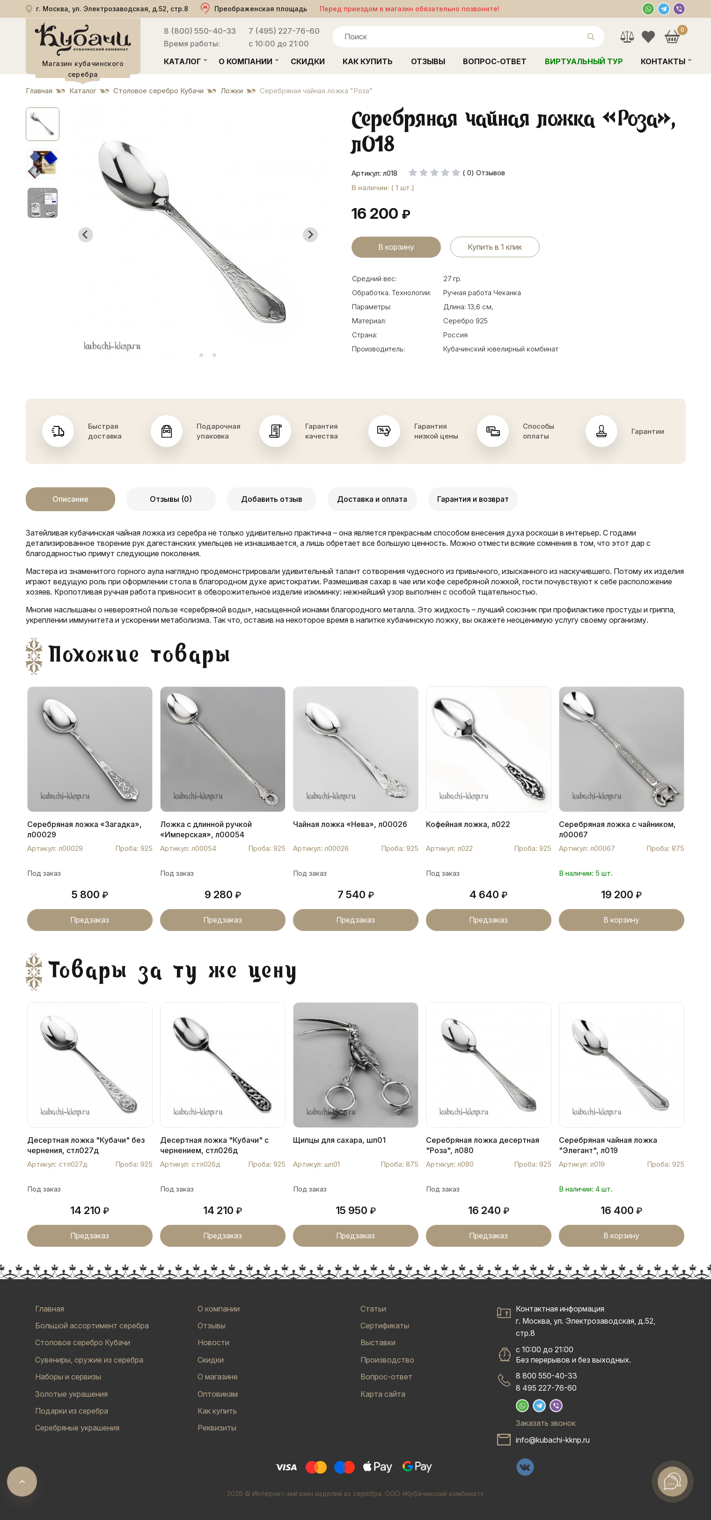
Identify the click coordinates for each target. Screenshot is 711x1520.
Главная (49, 1308)
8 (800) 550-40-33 (200, 31)
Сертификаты (384, 1325)
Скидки (308, 61)
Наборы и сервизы (68, 1376)
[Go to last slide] (85, 234)
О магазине (218, 1376)
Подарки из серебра (71, 1411)
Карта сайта (382, 1394)
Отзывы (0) (171, 499)
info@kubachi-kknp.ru (553, 1440)
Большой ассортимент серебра (92, 1325)
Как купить (368, 61)
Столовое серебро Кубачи (82, 1342)
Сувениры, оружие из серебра (89, 1359)
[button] (42, 124)
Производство (387, 1359)
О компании (245, 61)
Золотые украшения (71, 1394)
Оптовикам (218, 1394)
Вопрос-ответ (495, 61)
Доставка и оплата (372, 499)
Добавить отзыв (271, 499)
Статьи (373, 1308)
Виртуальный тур (584, 61)
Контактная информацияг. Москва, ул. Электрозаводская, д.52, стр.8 (585, 1321)
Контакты (663, 61)
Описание (70, 499)
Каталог (182, 61)
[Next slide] (310, 234)
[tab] (188, 355)
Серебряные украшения (77, 1427)
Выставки (378, 1342)
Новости (213, 1342)
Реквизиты (217, 1427)
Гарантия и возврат (473, 499)
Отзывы (428, 61)
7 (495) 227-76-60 (284, 31)
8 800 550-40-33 (546, 1375)
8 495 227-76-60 (546, 1388)
